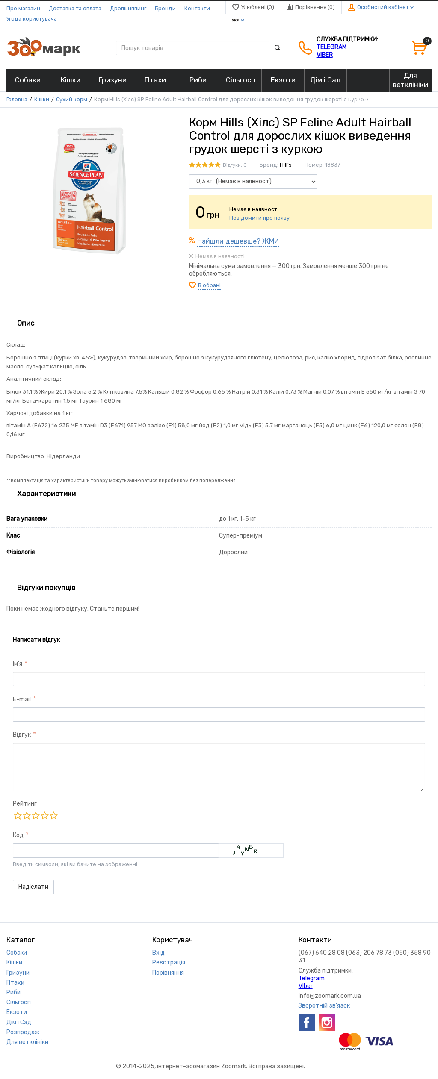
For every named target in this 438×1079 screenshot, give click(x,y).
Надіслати (33, 887)
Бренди (165, 8)
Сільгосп (18, 1002)
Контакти (197, 8)
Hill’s (286, 165)
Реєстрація (168, 962)
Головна (16, 99)
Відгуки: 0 (235, 165)
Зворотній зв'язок (324, 1005)
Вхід (158, 952)
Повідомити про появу (259, 218)
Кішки (41, 99)
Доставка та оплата (75, 8)
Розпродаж (22, 1032)
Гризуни (18, 972)
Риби (13, 992)
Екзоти (16, 1012)
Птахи (15, 982)
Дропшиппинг (128, 8)
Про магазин (23, 8)
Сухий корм (71, 99)
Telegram (331, 47)
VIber (325, 55)
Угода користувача (31, 18)
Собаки (16, 952)
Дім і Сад (18, 1022)
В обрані (209, 285)
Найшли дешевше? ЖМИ (238, 241)
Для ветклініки (27, 1042)
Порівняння (168, 972)
